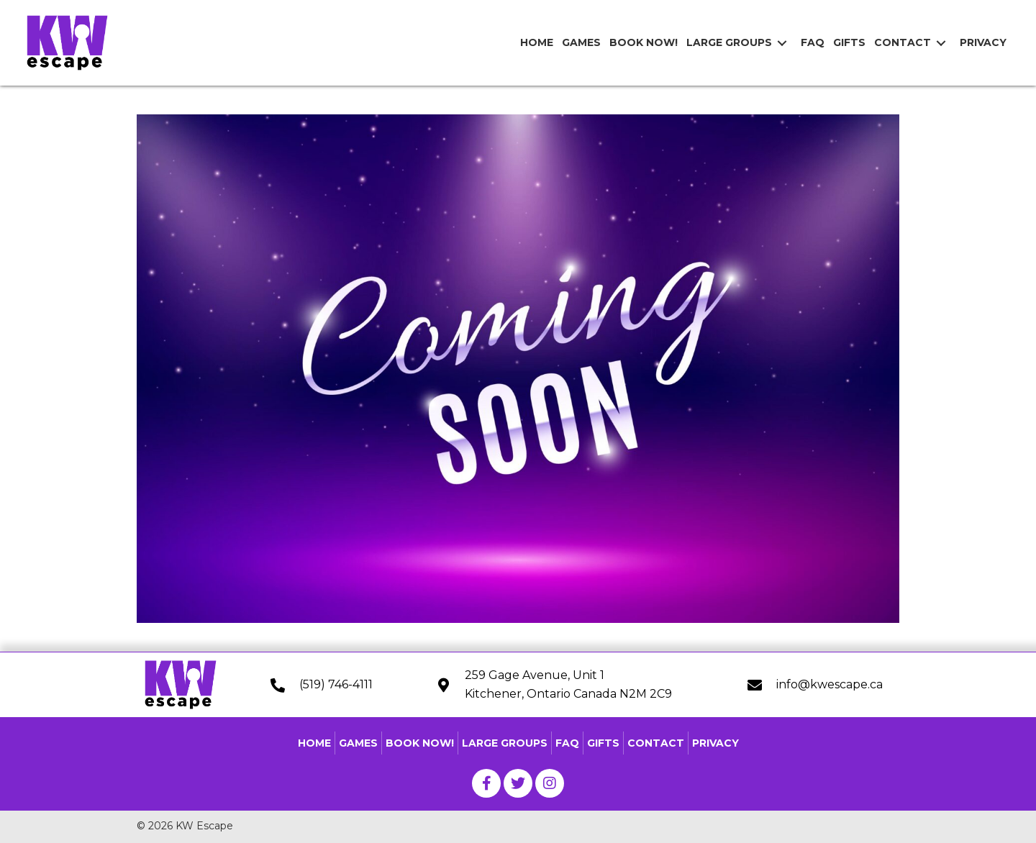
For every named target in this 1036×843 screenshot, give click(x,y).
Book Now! (420, 743)
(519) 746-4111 (336, 684)
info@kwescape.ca (829, 684)
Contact (655, 743)
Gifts (603, 743)
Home (314, 743)
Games (358, 743)
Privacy (715, 743)
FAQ (567, 743)
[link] (534, 42)
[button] (486, 783)
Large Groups (504, 743)
